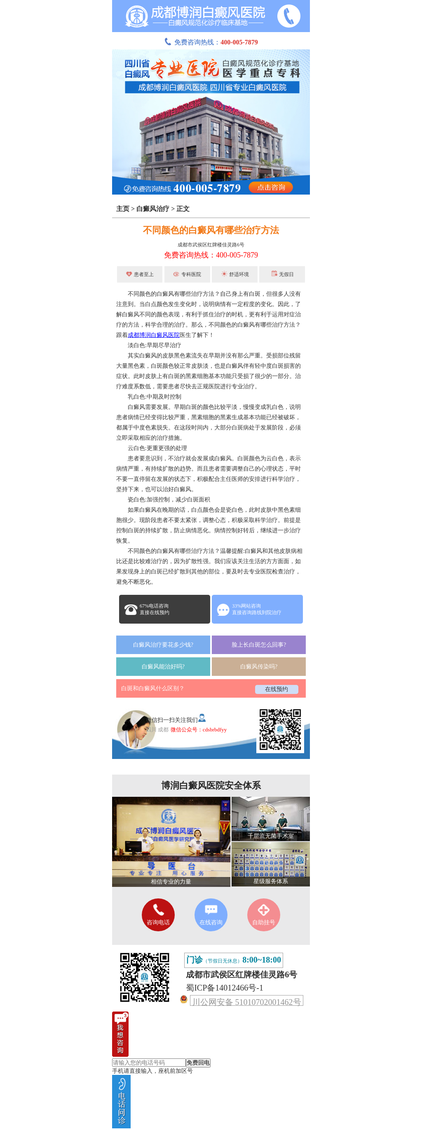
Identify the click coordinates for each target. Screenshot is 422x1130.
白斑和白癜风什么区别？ (153, 688)
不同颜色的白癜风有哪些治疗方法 (211, 230)
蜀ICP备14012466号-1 (224, 987)
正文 (183, 208)
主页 (122, 208)
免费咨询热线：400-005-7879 (211, 255)
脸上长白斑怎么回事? (259, 645)
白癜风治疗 (152, 208)
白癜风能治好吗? (163, 667)
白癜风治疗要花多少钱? (163, 645)
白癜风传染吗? (258, 667)
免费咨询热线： (211, 42)
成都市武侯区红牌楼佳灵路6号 (211, 245)
